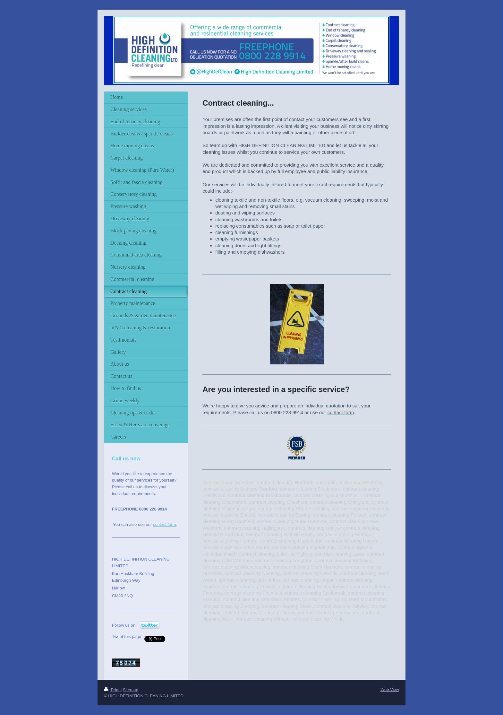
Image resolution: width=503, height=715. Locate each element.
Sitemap (130, 689)
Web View (389, 689)
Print (112, 689)
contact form (164, 524)
